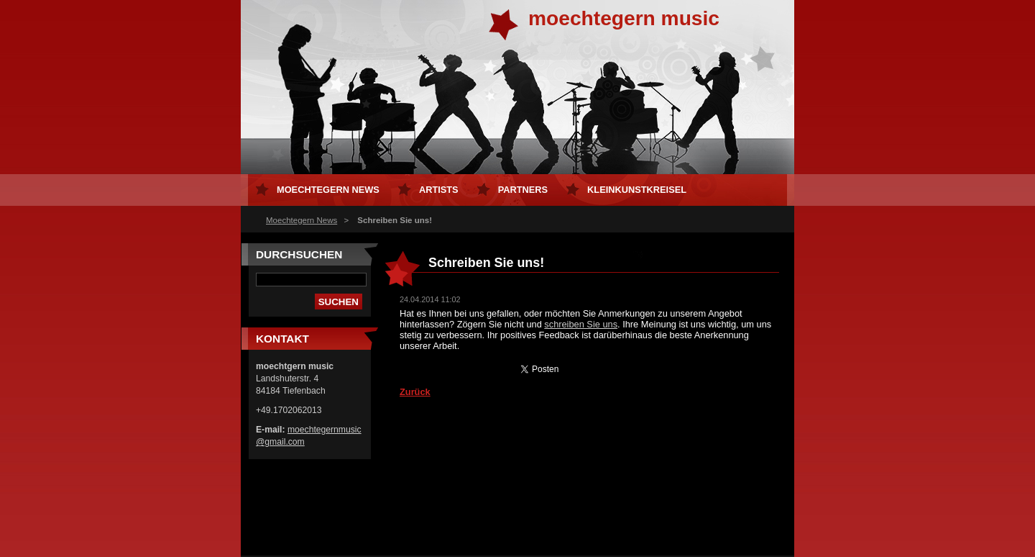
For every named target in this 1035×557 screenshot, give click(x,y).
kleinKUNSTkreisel (636, 189)
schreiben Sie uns (580, 324)
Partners (523, 189)
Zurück (415, 391)
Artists (439, 189)
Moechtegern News (301, 220)
